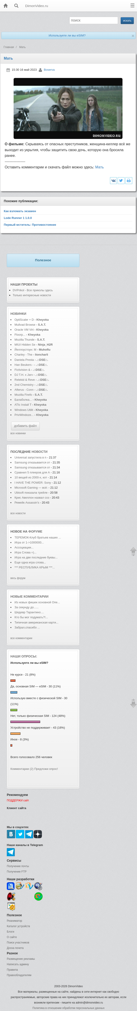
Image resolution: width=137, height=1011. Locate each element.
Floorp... (20, 334)
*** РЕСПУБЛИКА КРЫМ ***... (35, 567)
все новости (18, 513)
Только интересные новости (32, 295)
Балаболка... (23, 399)
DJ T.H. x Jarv (24, 374)
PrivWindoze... (24, 415)
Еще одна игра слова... (30, 562)
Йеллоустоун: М (25, 349)
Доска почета (15, 948)
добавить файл (25, 426)
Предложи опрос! (46, 769)
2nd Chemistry (24, 384)
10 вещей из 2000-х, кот (31, 477)
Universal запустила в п (30, 457)
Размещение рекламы (21, 958)
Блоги (10, 931)
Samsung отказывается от (32, 462)
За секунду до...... (27, 607)
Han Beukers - (24, 364)
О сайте (12, 937)
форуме (35, 531)
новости (39, 451)
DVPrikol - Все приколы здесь (33, 290)
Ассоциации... (24, 547)
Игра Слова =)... (26, 552)
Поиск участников (18, 942)
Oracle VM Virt (24, 329)
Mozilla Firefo (23, 394)
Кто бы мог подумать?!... (31, 617)
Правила (12, 969)
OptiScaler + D (24, 319)
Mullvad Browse (25, 324)
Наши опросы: (23, 656)
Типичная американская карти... (37, 622)
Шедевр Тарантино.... (29, 612)
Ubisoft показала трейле (31, 492)
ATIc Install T (23, 404)
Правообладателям (19, 975)
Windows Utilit (24, 410)
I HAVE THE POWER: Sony (33, 482)
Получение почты (18, 866)
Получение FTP (17, 871)
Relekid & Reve (25, 379)
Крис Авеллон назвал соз (32, 497)
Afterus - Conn (24, 389)
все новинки (18, 433)
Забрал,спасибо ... (27, 627)
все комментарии (21, 638)
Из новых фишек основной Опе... (37, 602)
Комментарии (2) (21, 769)
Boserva (49, 69)
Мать (99, 167)
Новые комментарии (29, 596)
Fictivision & (23, 369)
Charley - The (24, 354)
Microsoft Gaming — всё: (31, 487)
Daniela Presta (24, 359)
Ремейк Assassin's (27, 502)
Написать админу (18, 964)
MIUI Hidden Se (25, 344)
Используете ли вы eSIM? (67, 35)
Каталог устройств (18, 926)
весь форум (17, 578)
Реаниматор (14, 920)
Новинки (18, 313)
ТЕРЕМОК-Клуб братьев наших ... (38, 537)
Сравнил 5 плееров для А (32, 472)
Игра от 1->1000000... (29, 542)
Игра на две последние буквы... (36, 557)
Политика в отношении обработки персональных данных (68, 1008)
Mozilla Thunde (24, 339)
